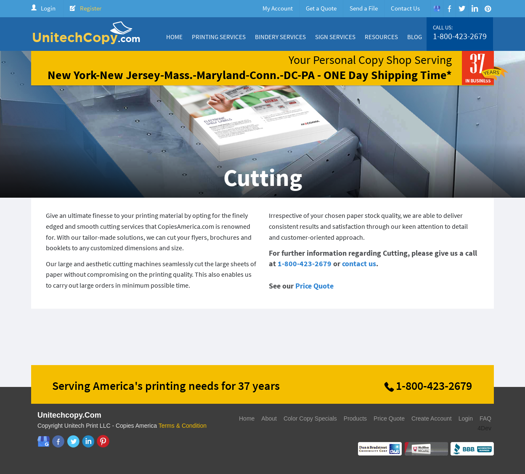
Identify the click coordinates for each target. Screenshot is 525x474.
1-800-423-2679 (460, 36)
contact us (359, 263)
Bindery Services (280, 37)
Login (48, 8)
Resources (381, 37)
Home (174, 37)
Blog (414, 37)
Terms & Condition (183, 425)
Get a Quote (321, 8)
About (269, 418)
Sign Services (335, 37)
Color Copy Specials (310, 418)
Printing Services (219, 37)
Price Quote (314, 286)
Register (90, 8)
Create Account (431, 418)
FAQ (485, 418)
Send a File (364, 8)
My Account (277, 8)
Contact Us (405, 8)
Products (355, 418)
